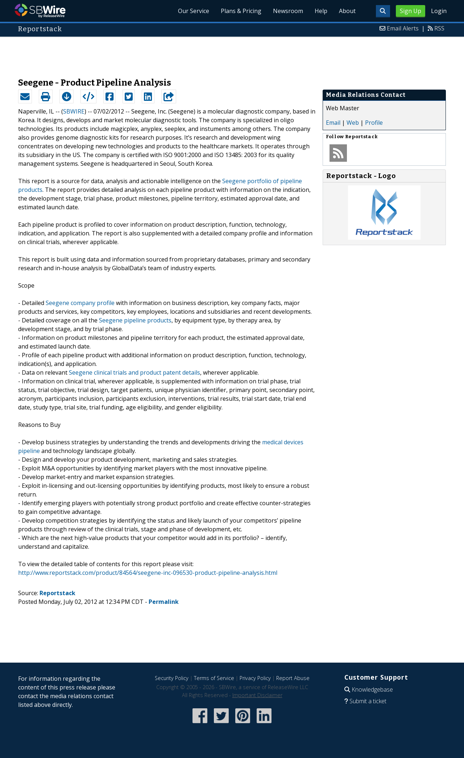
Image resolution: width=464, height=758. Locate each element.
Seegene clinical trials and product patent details (134, 372)
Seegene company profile (80, 303)
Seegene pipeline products (135, 320)
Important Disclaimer (257, 695)
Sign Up (410, 11)
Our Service (193, 11)
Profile (374, 123)
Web (353, 123)
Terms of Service (214, 678)
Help (321, 11)
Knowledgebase (372, 689)
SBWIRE (73, 111)
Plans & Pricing (241, 11)
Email (333, 123)
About (347, 11)
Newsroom (288, 11)
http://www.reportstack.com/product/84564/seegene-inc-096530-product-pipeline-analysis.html (147, 573)
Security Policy (171, 678)
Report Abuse (293, 678)
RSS (439, 28)
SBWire (40, 11)
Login (439, 11)
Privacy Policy (255, 678)
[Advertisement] (232, 53)
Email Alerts (403, 28)
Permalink (164, 602)
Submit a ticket (367, 701)
